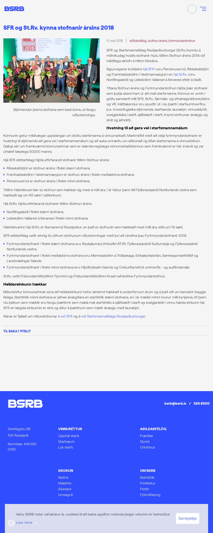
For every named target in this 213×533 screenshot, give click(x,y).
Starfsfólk (147, 477)
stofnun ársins (157, 41)
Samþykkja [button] (188, 518)
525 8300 (202, 403)
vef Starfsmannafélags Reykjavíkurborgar (113, 316)
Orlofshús (147, 447)
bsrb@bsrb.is (175, 403)
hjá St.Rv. (180, 74)
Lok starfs (65, 447)
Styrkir (145, 441)
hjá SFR (148, 69)
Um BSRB (147, 470)
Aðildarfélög (153, 429)
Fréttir (144, 489)
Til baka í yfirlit (17, 331)
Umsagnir (65, 495)
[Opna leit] (192, 8)
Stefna (63, 477)
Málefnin (64, 483)
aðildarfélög (138, 41)
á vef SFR (65, 316)
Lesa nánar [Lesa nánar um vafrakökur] (24, 522)
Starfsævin (66, 441)
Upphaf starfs (68, 436)
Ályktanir (65, 489)
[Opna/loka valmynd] (203, 8)
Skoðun (65, 470)
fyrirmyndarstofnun (181, 41)
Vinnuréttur (70, 429)
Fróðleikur (148, 483)
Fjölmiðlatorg (150, 495)
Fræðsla (146, 436)
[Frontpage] (14, 8)
